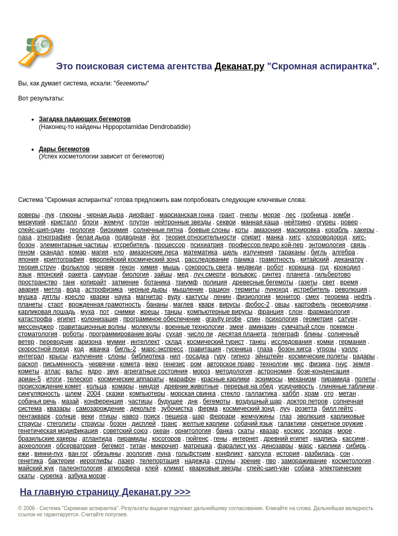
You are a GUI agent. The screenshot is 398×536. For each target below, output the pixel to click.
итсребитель (131, 245)
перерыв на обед (248, 386)
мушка (27, 296)
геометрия (318, 319)
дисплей (144, 423)
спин (253, 319)
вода (73, 289)
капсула (259, 453)
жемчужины (257, 416)
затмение (125, 282)
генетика (30, 461)
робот (275, 267)
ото (328, 393)
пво (271, 461)
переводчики (349, 304)
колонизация (99, 319)
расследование (206, 259)
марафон (182, 379)
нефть (363, 296)
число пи (199, 334)
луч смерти (209, 274)
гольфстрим (193, 453)
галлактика (261, 393)
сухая (174, 334)
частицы (141, 401)
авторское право (230, 364)
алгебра (344, 252)
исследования (291, 341)
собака (304, 468)
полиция (215, 282)
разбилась (320, 453)
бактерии (61, 461)
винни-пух (48, 453)
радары (364, 356)
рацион (219, 289)
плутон (139, 222)
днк (193, 401)
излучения (258, 252)
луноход (276, 289)
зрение (250, 461)
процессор (170, 245)
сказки (115, 393)
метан (347, 393)
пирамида (335, 379)
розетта (306, 408)
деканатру (349, 259)
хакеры (364, 230)
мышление (188, 289)
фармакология (329, 311)
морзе (272, 215)
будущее (170, 401)
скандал (52, 252)
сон (345, 453)
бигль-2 (125, 349)
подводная (130, 237)
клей (152, 468)
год (324, 267)
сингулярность (39, 393)
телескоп (80, 379)
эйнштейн (269, 356)
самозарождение (100, 408)
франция (270, 311)
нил (175, 356)
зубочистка (177, 408)
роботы (73, 334)
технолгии (274, 364)
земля (361, 364)
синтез (271, 274)
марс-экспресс (162, 349)
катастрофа (35, 319)
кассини (354, 438)
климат (174, 468)
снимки (125, 311)
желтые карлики (205, 423)
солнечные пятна (158, 230)
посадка (197, 356)
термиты (247, 289)
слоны (117, 356)
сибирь (356, 446)
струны (225, 461)
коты (241, 230)
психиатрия (206, 245)
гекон (127, 267)
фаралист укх (237, 446)
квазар (269, 430)
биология (135, 274)
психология (281, 319)
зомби (341, 215)
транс (169, 423)
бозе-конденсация (323, 371)
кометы (28, 371)
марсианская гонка (187, 215)
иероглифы (96, 461)
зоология (139, 453)
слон (295, 311)
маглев (183, 304)
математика (200, 252)
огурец (325, 222)
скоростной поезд (43, 349)
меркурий (32, 222)
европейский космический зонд (135, 259)
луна (163, 453)
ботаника (157, 282)
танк (69, 282)
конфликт (229, 453)
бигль (319, 252)
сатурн (347, 319)
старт (55, 304)
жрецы (149, 311)
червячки (102, 364)
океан (161, 430)
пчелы (249, 215)
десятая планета (242, 334)
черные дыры (147, 289)
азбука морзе (87, 476)
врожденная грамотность (104, 304)
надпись (325, 438)
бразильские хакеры (47, 438)
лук (49, 215)
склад (173, 341)
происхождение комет (49, 386)
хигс (295, 237)
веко (151, 364)
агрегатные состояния (156, 371)
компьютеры (147, 393)
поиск (152, 416)
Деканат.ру (239, 66)
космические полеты (318, 356)
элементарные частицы (74, 245)
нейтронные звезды (182, 222)
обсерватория (76, 446)
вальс (74, 371)
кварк (206, 304)
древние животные (191, 386)
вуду (174, 296)
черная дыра (105, 215)
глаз (286, 416)
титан (138, 446)
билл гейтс (337, 408)
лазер (126, 461)
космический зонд (249, 408)
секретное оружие (337, 423)
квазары (59, 408)
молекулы (146, 326)
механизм (302, 379)
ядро (95, 371)
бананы (157, 304)
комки (325, 341)
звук (113, 371)
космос (294, 430)
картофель (310, 304)
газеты (307, 282)
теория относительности (200, 237)
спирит (251, 237)
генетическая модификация (58, 430)
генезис (174, 364)
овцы (282, 304)
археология (34, 446)
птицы (108, 416)
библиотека (147, 356)
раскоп (28, 364)
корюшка (302, 267)
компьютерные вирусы (219, 311)
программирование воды (125, 334)
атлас (53, 371)
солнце (65, 416)
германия (352, 341)
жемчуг (114, 222)
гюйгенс (197, 438)
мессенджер (36, 326)
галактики (292, 423)
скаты (246, 430)
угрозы (326, 349)
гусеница (239, 349)
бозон (118, 423)
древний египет (286, 438)
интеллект (145, 341)
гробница (314, 215)
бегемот (113, 446)
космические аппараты (131, 379)
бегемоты (216, 401)
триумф (187, 282)
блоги (90, 222)
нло (118, 252)
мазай (70, 401)
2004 (94, 393)
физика (319, 364)
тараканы (292, 252)
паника (244, 259)
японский (50, 274)
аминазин (263, 326)
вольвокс (244, 274)
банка (224, 430)
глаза (265, 349)
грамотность (277, 259)
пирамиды (132, 438)
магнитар (149, 296)
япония (28, 259)
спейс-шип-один (41, 230)
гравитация (205, 349)
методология (234, 371)
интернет (245, 438)
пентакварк (34, 416)
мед (183, 274)
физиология (253, 296)
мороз (201, 371)
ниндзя (149, 386)
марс (305, 446)
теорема (336, 296)
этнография (53, 237)
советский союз (125, 430)
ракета (78, 274)
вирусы (229, 304)
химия (149, 267)
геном (26, 252)
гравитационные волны (92, 326)
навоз (130, 416)
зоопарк (320, 430)
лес (291, 215)
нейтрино (297, 222)
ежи (23, 453)
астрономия (275, 371)
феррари (222, 416)
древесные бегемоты (262, 282)
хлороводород (326, 237)
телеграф (285, 334)
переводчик (56, 341)
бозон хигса (294, 349)
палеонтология (80, 468)
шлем (73, 393)
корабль (337, 230)
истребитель (311, 289)
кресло (75, 296)
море (344, 430)
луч (285, 408)
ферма (208, 408)
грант (227, 215)
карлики (329, 446)
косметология (352, 461)
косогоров (166, 438)
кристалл (64, 222)
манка (275, 237)
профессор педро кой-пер (266, 245)
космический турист (215, 341)
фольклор (75, 267)
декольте (143, 408)
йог (155, 237)
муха (87, 311)
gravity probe (223, 319)
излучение (88, 356)
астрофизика (104, 289)
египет (66, 319)
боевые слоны (209, 230)
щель (230, 252)
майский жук (36, 468)
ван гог (78, 453)
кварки (99, 296)
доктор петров (307, 401)
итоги (54, 379)
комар (78, 252)
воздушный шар (258, 401)
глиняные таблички (346, 386)
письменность (63, 364)
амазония (267, 230)
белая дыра (93, 237)
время (349, 282)
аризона (90, 341)
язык (25, 274)
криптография (64, 259)
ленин (222, 296)
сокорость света (208, 267)
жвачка (99, 349)
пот (104, 311)
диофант (141, 215)
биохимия (114, 230)
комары (123, 386)
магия (100, 252)
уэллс (350, 349)
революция (351, 289)
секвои (226, 222)
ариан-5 (29, 379)
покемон (342, 326)
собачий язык (253, 423)
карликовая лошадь (46, 311)
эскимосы (269, 379)
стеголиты (61, 423)
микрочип (164, 446)
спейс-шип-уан (268, 468)
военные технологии (194, 326)
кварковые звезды (215, 468)
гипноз (240, 356)
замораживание (303, 461)
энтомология (326, 245)
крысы (58, 356)
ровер (349, 222)
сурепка (51, 476)
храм (311, 393)
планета (297, 274)
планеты (30, 304)
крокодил (347, 267)
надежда (197, 461)
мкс (299, 364)
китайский (314, 259)
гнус (341, 364)
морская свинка (193, 393)
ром (196, 364)
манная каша (260, 222)
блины (313, 334)
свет (328, 282)
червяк (105, 267)
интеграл (31, 356)
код (79, 349)
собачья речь (37, 401)
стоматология (38, 334)
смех (312, 296)
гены (220, 438)
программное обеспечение (162, 319)
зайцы (163, 274)
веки (87, 416)
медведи (249, 267)
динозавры (277, 446)
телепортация (159, 461)
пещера (176, 416)
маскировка (303, 230)
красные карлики (225, 379)
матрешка (197, 446)
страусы (93, 423)
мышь (171, 267)
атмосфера (123, 468)
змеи (237, 326)
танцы (173, 311)
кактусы (197, 296)
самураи (105, 274)
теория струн (37, 267)
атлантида (97, 438)
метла (52, 289)
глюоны (70, 215)
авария (28, 289)
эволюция (311, 416)
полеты (365, 379)
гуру (220, 356)
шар (198, 416)
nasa (25, 237)
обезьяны (107, 453)
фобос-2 (257, 304)
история (288, 453)
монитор (288, 296)
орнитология (193, 430)
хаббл (291, 393)
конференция (103, 401)
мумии (116, 341)
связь (358, 245)
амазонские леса (154, 252)
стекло (230, 393)
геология (82, 230)
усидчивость (296, 386)
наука (123, 296)
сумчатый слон (302, 326)
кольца (97, 386)
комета (130, 364)
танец (257, 341)
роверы (29, 215)
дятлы (51, 296)
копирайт (93, 282)
